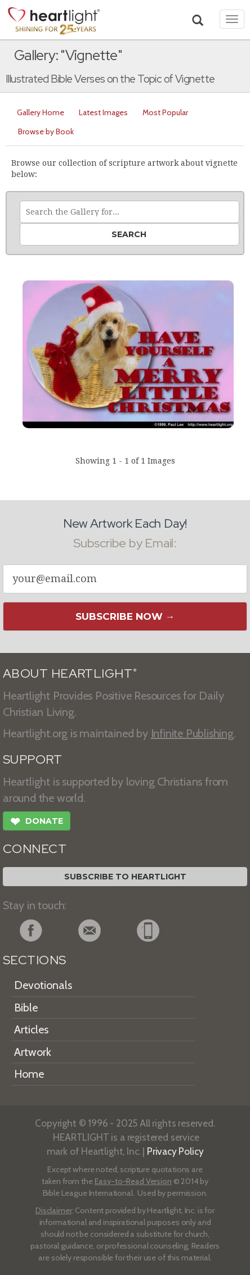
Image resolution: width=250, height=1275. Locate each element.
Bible (26, 1007)
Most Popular (165, 112)
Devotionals (43, 985)
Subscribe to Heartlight (125, 877)
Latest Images (103, 112)
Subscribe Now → (125, 616)
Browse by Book (46, 131)
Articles (31, 1029)
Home (29, 1074)
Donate (36, 823)
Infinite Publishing (192, 733)
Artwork (32, 1052)
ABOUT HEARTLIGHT (70, 673)
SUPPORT (32, 759)
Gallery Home (40, 112)
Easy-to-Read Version (133, 1181)
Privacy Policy (175, 1151)
